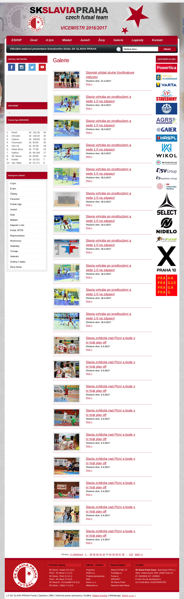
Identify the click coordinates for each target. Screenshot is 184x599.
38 (91, 554)
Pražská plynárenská (95, 576)
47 (120, 554)
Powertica (90, 570)
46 (116, 554)
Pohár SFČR (16, 230)
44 (110, 554)
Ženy (101, 40)
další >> (139, 554)
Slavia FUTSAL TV (119, 570)
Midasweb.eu (92, 585)
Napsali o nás (17, 225)
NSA (88, 579)
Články (13, 193)
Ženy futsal (16, 267)
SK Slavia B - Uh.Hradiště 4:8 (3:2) (64, 582)
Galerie (118, 40)
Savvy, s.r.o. (128, 595)
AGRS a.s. (90, 573)
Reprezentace (17, 235)
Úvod (33, 40)
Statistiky (14, 246)
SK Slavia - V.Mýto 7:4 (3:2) (61, 585)
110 (131, 554)
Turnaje (14, 251)
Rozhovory (15, 240)
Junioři (85, 40)
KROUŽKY (115, 579)
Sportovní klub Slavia (120, 585)
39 (94, 554)
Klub (12, 214)
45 (113, 554)
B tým (13, 188)
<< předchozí (76, 554)
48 (123, 554)
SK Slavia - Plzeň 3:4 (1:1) (60, 576)
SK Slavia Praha (118, 582)
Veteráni (14, 256)
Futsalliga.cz (116, 573)
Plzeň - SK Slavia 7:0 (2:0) (60, 579)
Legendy (138, 40)
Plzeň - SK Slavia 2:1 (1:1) (60, 573)
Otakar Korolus (99, 595)
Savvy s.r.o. (91, 582)
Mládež (67, 40)
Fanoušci (15, 199)
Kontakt (157, 40)
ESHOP (17, 40)
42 (104, 554)
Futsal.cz (115, 576)
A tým (50, 40)
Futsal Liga (16, 204)
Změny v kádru (17, 261)
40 (97, 554)
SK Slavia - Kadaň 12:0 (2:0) (61, 570)
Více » (89, 84)
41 (100, 554)
